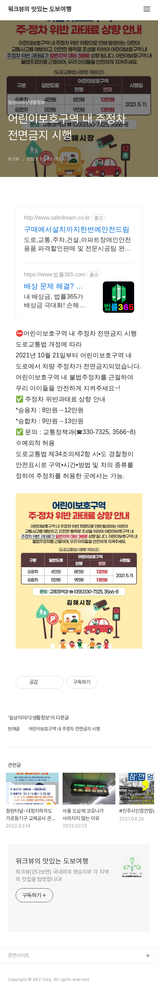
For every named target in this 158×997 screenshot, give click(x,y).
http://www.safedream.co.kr (57, 218)
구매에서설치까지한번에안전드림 (76, 229)
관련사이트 (18, 955)
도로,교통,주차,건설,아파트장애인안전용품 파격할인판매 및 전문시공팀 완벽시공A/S (77, 244)
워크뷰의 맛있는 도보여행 (39, 9)
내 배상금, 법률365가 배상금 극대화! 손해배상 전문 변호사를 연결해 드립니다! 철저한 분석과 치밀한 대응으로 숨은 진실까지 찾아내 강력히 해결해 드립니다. (55, 301)
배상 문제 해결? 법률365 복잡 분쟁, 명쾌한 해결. (55, 286)
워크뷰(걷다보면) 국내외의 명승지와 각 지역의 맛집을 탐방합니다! (62, 875)
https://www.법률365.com (54, 274)
